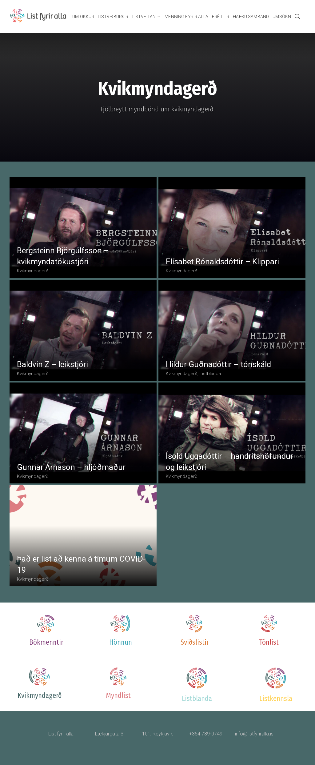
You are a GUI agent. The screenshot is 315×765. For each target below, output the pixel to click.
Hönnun (120, 642)
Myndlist (118, 695)
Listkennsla (275, 698)
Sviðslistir (195, 642)
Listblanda (197, 698)
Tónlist (269, 642)
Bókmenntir (46, 642)
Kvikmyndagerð (40, 695)
